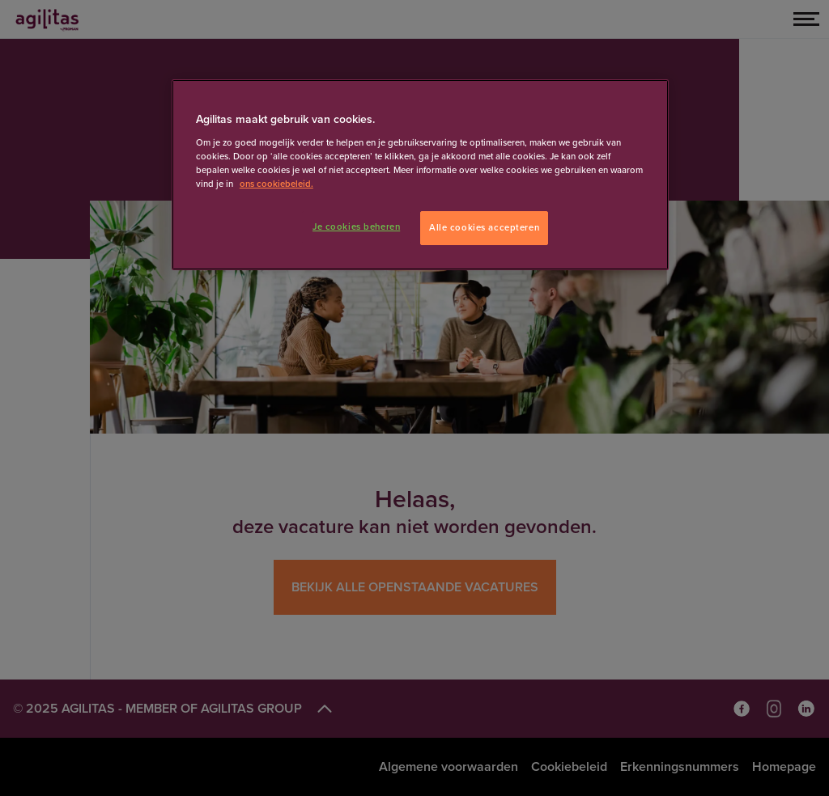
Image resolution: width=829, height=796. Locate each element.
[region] (420, 174)
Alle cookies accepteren (484, 227)
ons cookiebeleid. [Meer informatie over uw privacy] (276, 184)
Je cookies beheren (356, 227)
